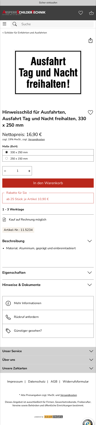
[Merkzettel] (80, 13)
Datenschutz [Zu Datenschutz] (36, 381)
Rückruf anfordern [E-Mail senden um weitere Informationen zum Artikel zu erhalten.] (26, 317)
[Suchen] (15, 24)
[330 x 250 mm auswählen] (6, 152)
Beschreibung (13, 241)
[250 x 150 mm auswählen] (6, 158)
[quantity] (17, 170)
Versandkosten (36, 139)
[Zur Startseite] (24, 13)
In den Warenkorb (48, 183)
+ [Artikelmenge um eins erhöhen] (29, 170)
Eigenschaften (14, 272)
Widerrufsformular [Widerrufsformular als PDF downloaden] (76, 381)
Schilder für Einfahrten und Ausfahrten (25, 32)
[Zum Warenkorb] (91, 13)
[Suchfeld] (52, 24)
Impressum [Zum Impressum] (15, 381)
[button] (90, 40)
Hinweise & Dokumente (21, 285)
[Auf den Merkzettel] (90, 112)
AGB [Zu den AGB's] (54, 381)
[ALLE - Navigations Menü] (4, 24)
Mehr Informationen (23, 303)
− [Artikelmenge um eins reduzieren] (5, 170)
